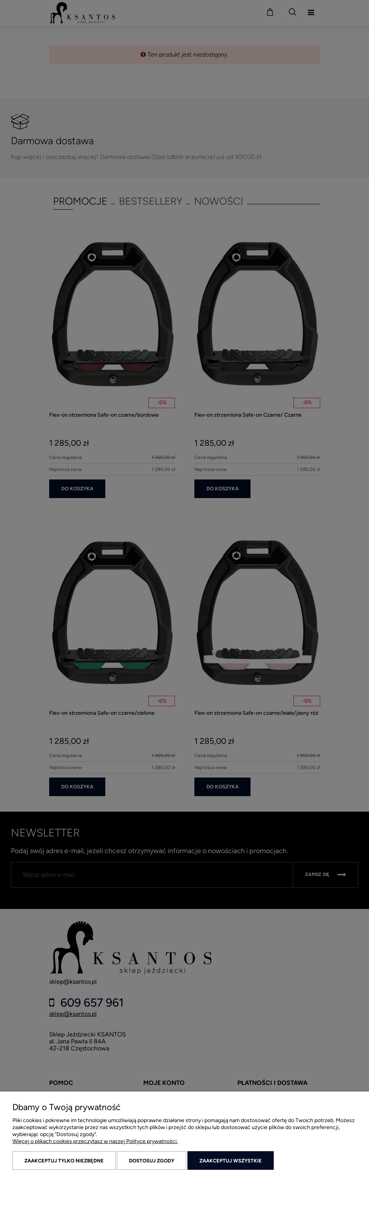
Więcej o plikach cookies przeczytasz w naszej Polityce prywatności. (95, 1141)
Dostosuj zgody (151, 1161)
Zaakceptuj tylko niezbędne (64, 1161)
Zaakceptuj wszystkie (230, 1161)
